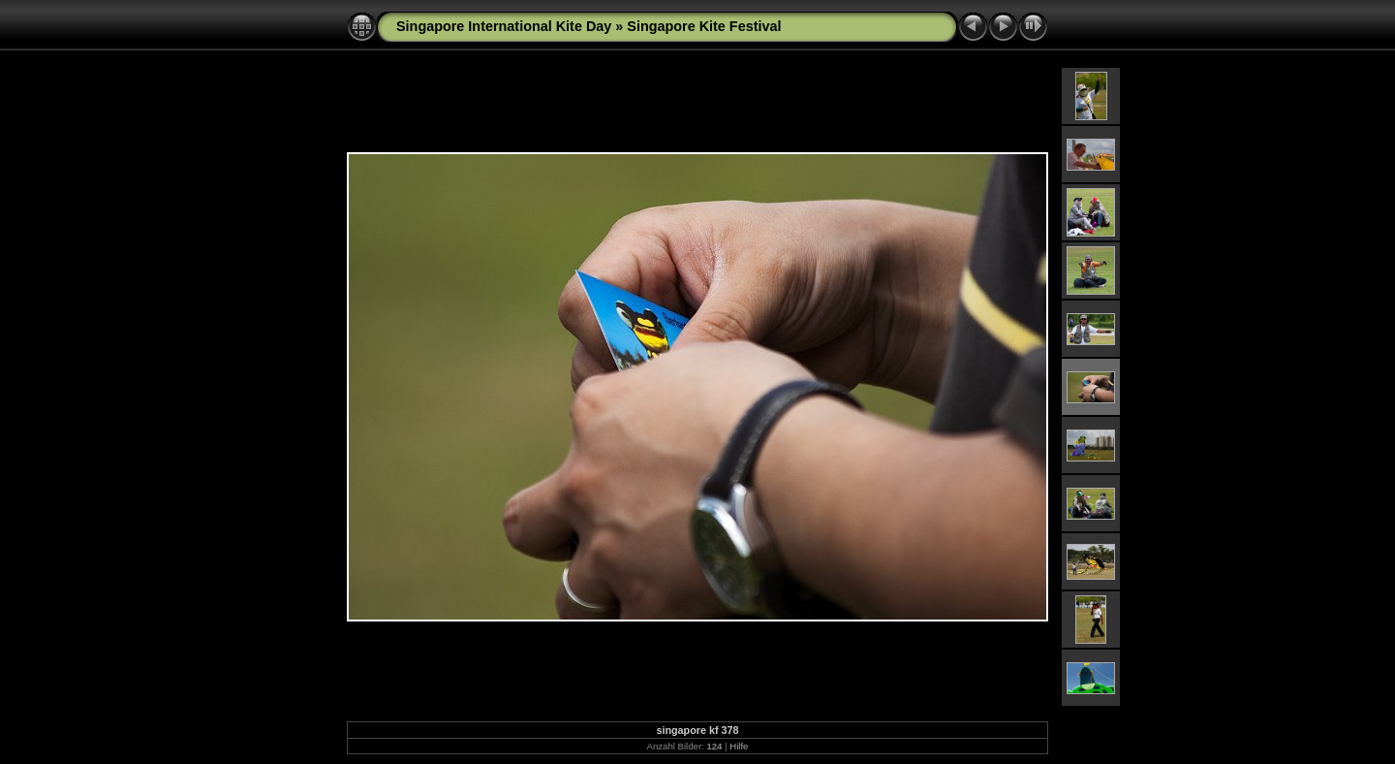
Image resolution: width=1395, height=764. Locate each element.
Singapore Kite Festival (704, 26)
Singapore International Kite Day (503, 26)
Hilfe (738, 746)
